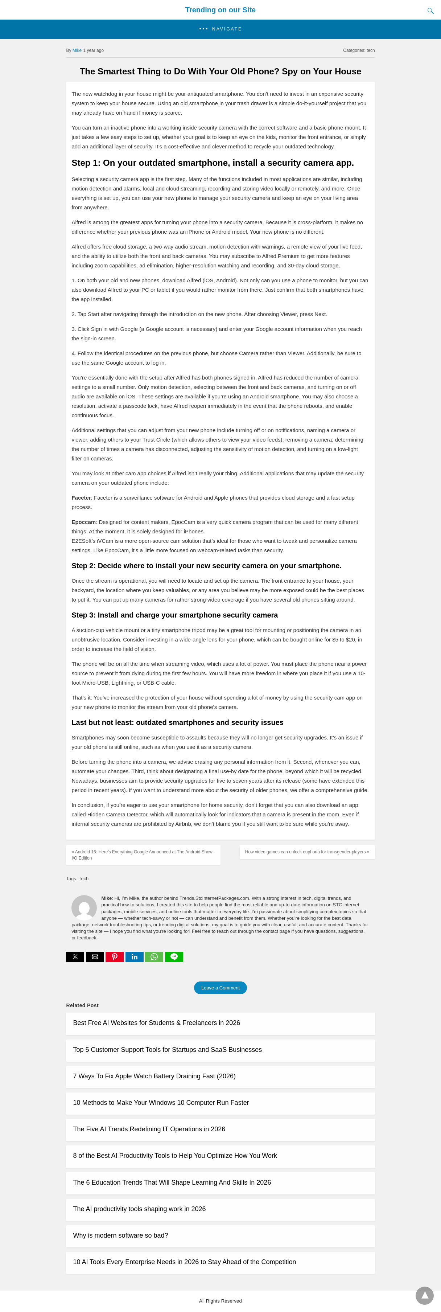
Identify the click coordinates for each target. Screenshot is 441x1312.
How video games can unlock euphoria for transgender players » (307, 851)
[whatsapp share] (155, 960)
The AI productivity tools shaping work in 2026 (139, 1209)
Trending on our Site (220, 10)
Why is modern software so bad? (120, 1235)
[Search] (429, 11)
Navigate (227, 29)
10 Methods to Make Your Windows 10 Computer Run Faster (161, 1102)
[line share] (174, 960)
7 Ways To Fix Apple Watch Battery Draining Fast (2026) (154, 1076)
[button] (220, 29)
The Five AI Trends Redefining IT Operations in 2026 (149, 1129)
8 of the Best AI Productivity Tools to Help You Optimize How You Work (175, 1155)
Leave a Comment (220, 988)
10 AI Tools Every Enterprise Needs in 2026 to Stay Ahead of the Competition (184, 1262)
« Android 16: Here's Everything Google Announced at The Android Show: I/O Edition (142, 855)
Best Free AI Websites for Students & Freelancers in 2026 (156, 1022)
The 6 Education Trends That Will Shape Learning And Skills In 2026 (172, 1182)
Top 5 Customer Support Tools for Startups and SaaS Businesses (167, 1049)
